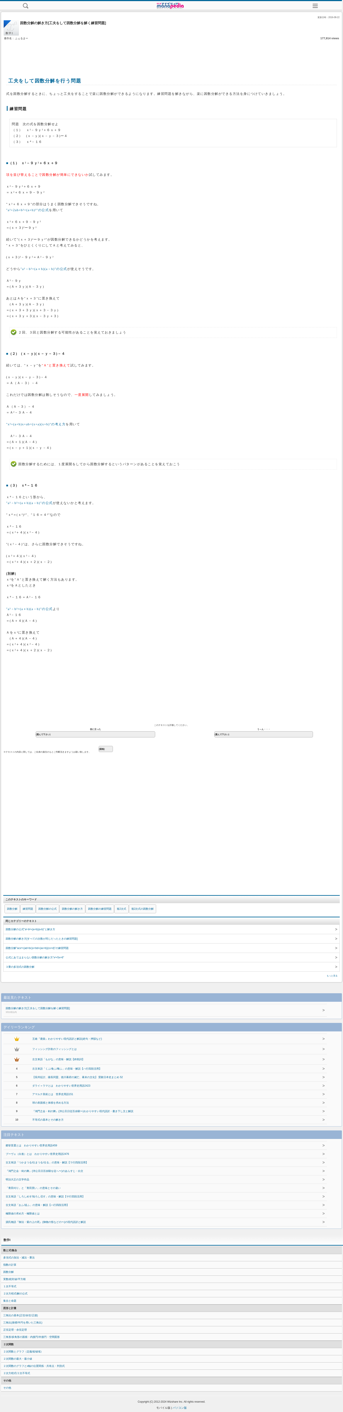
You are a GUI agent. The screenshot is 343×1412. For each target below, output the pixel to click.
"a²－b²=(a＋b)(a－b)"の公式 (43, 269)
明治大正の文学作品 (17, 1179)
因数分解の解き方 (72, 908)
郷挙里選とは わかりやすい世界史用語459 (31, 1145)
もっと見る (332, 975)
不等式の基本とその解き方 (48, 1119)
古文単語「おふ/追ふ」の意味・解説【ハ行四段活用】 (37, 1205)
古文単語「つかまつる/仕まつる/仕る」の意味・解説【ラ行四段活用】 (47, 1162)
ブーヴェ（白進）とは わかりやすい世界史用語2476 (37, 1154)
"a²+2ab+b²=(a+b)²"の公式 (27, 210)
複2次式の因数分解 (142, 908)
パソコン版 (180, 1407)
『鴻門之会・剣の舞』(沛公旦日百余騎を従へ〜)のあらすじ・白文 (44, 1171)
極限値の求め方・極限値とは (23, 1213)
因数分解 (12, 908)
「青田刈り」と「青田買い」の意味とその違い (33, 1188)
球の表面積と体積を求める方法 (50, 1102)
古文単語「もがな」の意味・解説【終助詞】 (58, 1059)
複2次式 (121, 908)
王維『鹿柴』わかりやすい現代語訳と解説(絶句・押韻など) (67, 1038)
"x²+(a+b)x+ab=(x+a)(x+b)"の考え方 (36, 424)
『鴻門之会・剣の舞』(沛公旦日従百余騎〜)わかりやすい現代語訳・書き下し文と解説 (82, 1111)
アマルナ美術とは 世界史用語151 (52, 1094)
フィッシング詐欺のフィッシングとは (54, 1049)
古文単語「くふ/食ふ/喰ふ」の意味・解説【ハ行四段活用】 (67, 1068)
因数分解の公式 (47, 908)
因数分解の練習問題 (100, 908)
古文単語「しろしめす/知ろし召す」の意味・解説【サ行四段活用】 (45, 1196)
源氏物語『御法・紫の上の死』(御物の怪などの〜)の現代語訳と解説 (46, 1222)
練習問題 (28, 908)
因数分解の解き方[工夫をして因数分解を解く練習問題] (151, 1010)
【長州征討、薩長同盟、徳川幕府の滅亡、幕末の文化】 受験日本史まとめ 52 (77, 1077)
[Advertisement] (171, 54)
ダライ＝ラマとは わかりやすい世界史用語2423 (61, 1085)
